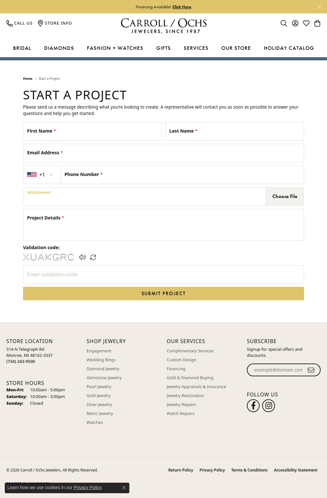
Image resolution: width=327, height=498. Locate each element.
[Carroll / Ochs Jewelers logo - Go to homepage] (164, 26)
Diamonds (59, 47)
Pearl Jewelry (99, 386)
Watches (95, 422)
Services (196, 47)
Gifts (163, 47)
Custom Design (181, 360)
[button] (284, 23)
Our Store (236, 47)
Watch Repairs (180, 413)
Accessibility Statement (295, 470)
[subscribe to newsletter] (311, 370)
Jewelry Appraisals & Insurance (196, 386)
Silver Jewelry (99, 404)
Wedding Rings (101, 360)
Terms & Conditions (249, 470)
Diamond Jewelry (103, 369)
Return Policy (180, 470)
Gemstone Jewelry (104, 377)
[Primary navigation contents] (163, 48)
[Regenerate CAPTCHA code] (93, 257)
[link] (19, 23)
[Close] (319, 7)
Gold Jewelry (98, 395)
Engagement (99, 351)
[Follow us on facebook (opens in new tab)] (253, 405)
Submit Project (163, 293)
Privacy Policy (212, 470)
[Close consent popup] (124, 488)
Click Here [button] (181, 7)
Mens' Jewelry (100, 413)
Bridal (22, 47)
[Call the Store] (20, 361)
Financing (176, 369)
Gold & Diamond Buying (190, 377)
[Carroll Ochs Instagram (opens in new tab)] (268, 405)
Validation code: (41, 247)
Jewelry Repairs (181, 404)
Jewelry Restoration (185, 395)
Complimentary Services (190, 351)
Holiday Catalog (289, 47)
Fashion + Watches (115, 47)
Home (28, 78)
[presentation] (144, 196)
